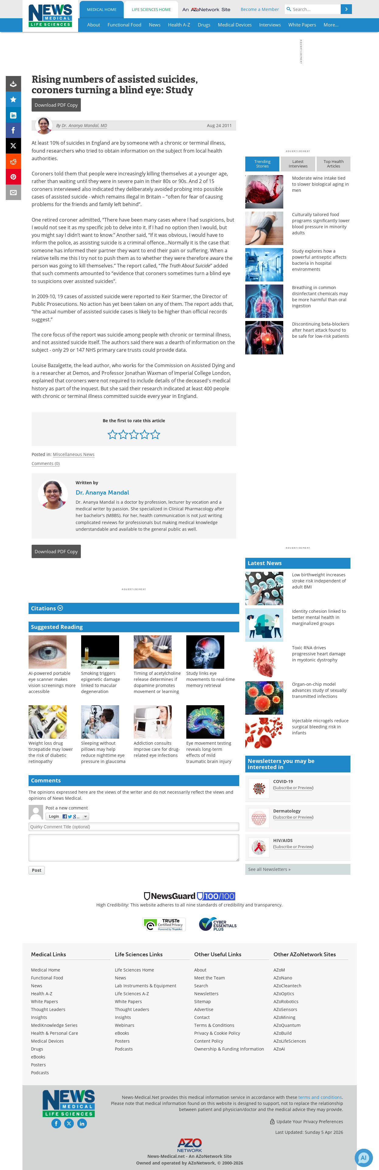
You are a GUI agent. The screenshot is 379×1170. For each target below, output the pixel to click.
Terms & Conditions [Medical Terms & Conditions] (214, 1025)
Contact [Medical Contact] (202, 1017)
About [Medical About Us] (200, 970)
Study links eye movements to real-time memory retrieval (210, 679)
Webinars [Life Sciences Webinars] (124, 1025)
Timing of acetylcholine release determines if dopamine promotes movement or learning (157, 682)
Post (36, 870)
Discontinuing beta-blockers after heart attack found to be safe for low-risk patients (320, 330)
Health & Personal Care (54, 1033)
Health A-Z (41, 993)
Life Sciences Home (151, 9)
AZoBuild (283, 1033)
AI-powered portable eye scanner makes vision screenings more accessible (52, 682)
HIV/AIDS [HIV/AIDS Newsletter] (283, 840)
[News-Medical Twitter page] (69, 1123)
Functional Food (47, 978)
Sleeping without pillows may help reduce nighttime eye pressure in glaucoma (103, 752)
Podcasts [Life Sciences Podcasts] (124, 1049)
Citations (47, 608)
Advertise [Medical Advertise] (203, 1009)
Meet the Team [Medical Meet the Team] (209, 978)
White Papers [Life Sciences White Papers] (128, 1001)
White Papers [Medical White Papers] (44, 1001)
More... (331, 25)
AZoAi (279, 1049)
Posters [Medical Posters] (38, 1065)
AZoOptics (284, 993)
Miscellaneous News (74, 454)
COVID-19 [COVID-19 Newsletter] (283, 781)
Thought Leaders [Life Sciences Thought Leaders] (132, 1009)
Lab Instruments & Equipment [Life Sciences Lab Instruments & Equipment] (145, 986)
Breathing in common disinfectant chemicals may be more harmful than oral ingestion (320, 297)
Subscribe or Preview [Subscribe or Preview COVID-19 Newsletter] (293, 787)
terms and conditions (320, 1097)
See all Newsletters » (269, 869)
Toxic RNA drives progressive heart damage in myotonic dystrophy (319, 654)
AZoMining (284, 1017)
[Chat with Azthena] (364, 1158)
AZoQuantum (287, 1025)
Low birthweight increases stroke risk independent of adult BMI (319, 581)
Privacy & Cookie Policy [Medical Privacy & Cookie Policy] (217, 1033)
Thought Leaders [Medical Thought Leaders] (48, 1009)
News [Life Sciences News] (120, 978)
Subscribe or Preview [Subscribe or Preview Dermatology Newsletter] (293, 817)
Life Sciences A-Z (132, 993)
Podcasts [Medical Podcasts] (40, 1072)
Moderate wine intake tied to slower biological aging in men (320, 184)
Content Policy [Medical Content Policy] (208, 1041)
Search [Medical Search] (201, 986)
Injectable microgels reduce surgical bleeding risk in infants (320, 727)
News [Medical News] (36, 986)
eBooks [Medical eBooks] (38, 1057)
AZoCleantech (287, 986)
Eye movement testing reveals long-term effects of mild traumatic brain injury (208, 752)
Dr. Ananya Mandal (102, 492)
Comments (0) (46, 463)
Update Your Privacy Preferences (306, 1121)
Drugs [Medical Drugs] (37, 1049)
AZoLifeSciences (290, 1041)
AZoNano (283, 978)
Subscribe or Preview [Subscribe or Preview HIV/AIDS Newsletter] (293, 846)
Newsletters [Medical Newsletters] (206, 993)
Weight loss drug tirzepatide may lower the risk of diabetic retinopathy (51, 752)
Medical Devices (47, 1041)
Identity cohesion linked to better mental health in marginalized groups (319, 617)
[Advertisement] (134, 575)
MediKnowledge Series (54, 1025)
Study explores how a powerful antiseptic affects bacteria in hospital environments (319, 260)
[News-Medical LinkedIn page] (82, 1123)
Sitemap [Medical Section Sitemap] (202, 1001)
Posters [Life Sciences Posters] (122, 1041)
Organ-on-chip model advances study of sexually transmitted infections (319, 690)
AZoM (279, 970)
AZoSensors (285, 1009)
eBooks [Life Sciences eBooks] (122, 1033)
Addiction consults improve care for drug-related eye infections (157, 749)
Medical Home (101, 9)
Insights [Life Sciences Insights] (123, 1017)
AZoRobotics (286, 1001)
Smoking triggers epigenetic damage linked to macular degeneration (100, 682)
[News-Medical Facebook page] (56, 1123)
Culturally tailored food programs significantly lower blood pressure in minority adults (321, 224)
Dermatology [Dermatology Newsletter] (287, 811)
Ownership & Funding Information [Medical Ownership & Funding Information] (229, 1049)
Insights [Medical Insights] (39, 1017)
